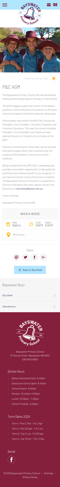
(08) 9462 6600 (30, 359)
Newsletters (9, 306)
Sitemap (48, 473)
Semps (34, 477)
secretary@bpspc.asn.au (29, 188)
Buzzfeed (7, 295)
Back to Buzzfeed (32, 270)
